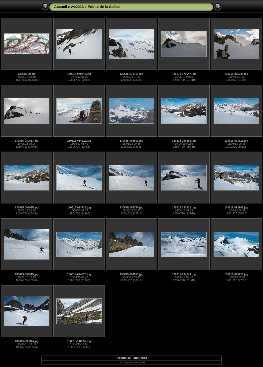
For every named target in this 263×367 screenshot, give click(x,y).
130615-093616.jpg (236, 140)
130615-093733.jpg (79, 207)
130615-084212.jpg (79, 140)
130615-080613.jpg (27, 140)
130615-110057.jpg (79, 341)
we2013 (77, 7)
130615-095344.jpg (27, 341)
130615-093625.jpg (27, 207)
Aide (142, 362)
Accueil (60, 7)
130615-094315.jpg (27, 274)
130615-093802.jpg (184, 207)
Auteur (134, 362)
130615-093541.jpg (131, 140)
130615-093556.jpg (184, 140)
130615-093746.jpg (131, 207)
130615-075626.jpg (236, 73)
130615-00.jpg (27, 73)
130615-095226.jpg (236, 274)
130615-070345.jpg (79, 73)
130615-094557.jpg (131, 274)
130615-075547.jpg (184, 73)
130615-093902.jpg (236, 207)
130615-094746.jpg (184, 274)
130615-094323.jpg (79, 274)
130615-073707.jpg (131, 73)
